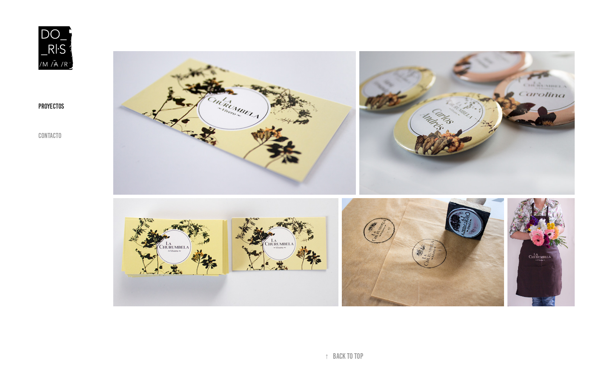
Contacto (49, 135)
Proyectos (51, 106)
